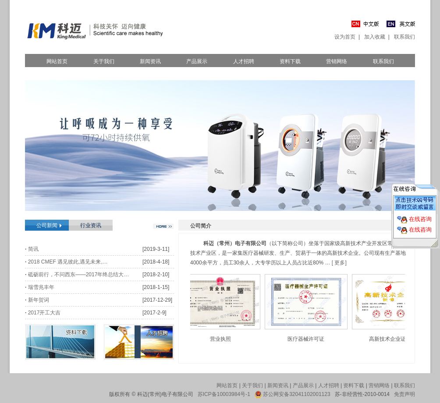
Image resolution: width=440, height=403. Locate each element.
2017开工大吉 (44, 313)
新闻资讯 (150, 61)
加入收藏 (374, 37)
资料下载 (290, 61)
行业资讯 (90, 225)
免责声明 (404, 394)
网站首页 (56, 61)
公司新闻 (46, 225)
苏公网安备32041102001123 (296, 394)
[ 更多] (339, 263)
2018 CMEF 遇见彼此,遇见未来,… (68, 262)
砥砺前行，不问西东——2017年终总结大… (78, 274)
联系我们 (404, 37)
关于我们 (103, 61)
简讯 (33, 249)
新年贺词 (38, 300)
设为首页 (344, 37)
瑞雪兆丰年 (41, 287)
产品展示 (196, 61)
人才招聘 (243, 61)
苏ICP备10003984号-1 (224, 394)
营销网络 (336, 61)
